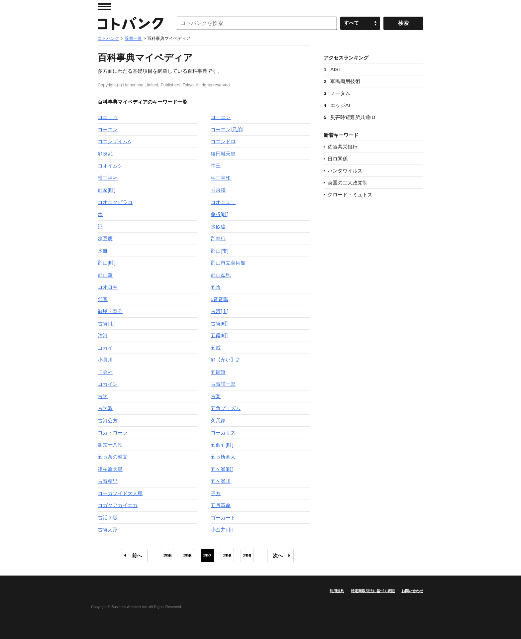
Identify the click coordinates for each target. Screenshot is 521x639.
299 (247, 555)
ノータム (337, 93)
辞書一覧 (133, 38)
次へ (278, 555)
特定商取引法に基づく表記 (373, 591)
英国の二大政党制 (347, 182)
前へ (137, 555)
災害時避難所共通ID (349, 117)
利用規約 (337, 591)
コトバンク (130, 23)
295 (167, 555)
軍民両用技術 (342, 81)
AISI (332, 69)
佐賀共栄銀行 (343, 147)
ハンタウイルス (345, 170)
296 (187, 555)
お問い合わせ (412, 591)
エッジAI (337, 105)
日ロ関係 (338, 158)
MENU (104, 6)
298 (227, 555)
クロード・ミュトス (350, 194)
